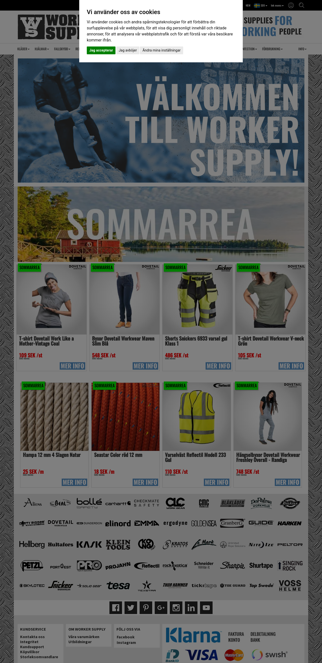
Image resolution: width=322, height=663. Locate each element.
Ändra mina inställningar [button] (161, 50)
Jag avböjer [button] (128, 50)
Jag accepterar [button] (101, 50)
